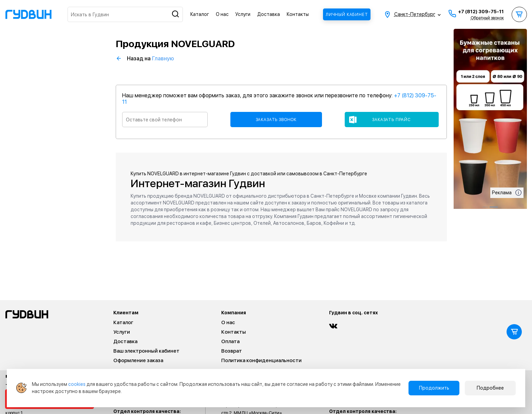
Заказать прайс (391, 119)
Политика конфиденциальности (261, 360)
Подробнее (490, 388)
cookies (77, 384)
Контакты (298, 14)
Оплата (230, 341)
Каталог (199, 14)
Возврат (231, 351)
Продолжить (434, 388)
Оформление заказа (138, 360)
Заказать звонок (276, 119)
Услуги (242, 14)
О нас (222, 14)
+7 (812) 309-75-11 (481, 11)
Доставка (268, 14)
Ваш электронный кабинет (146, 351)
